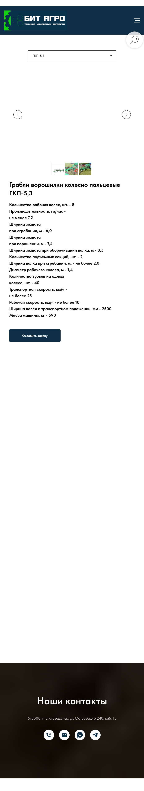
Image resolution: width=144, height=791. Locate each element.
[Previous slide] (17, 114)
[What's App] (80, 735)
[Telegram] (95, 735)
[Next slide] (126, 114)
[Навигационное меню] (137, 20)
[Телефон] (49, 735)
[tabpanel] (72, 206)
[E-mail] (64, 735)
